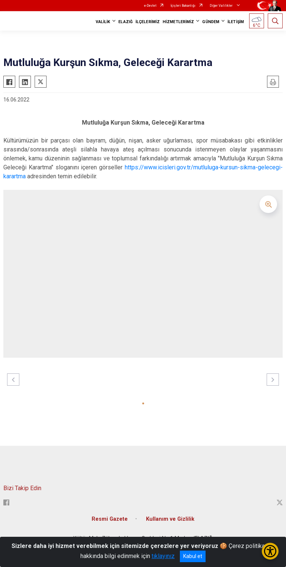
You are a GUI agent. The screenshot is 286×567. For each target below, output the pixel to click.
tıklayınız (163, 556)
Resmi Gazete (110, 519)
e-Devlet (150, 5)
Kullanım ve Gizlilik (170, 519)
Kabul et (192, 556)
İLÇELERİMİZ (148, 21)
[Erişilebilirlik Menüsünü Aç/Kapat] (270, 551)
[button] (143, 403)
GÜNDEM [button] (210, 21)
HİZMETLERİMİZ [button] (178, 21)
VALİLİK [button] (103, 21)
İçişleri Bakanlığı (183, 5)
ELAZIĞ (125, 21)
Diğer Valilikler (221, 5)
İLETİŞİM (236, 21)
